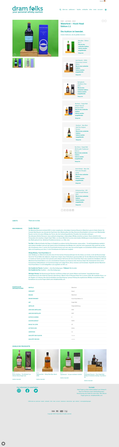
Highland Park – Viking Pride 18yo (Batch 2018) (46, 375)
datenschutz (69, 401)
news (94, 9)
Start (62, 21)
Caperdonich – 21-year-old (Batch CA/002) (71, 374)
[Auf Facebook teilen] (62, 210)
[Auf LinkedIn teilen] (73, 210)
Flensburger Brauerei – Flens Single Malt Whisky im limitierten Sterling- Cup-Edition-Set (95, 376)
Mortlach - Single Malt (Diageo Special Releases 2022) (81, 105)
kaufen (79, 9)
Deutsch (103, 1)
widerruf (77, 401)
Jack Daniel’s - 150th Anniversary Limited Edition (81, 62)
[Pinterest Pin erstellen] (70, 210)
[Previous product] (105, 21)
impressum (63, 401)
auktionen (72, 9)
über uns (64, 9)
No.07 (74, 21)
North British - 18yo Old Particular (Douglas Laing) (82, 170)
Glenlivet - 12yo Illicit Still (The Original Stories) (82, 127)
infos (90, 9)
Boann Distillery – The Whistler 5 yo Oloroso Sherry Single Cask (21, 375)
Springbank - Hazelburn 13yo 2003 (82, 84)
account (100, 9)
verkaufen (85, 9)
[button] (106, 9)
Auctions (68, 21)
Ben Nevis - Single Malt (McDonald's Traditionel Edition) (81, 149)
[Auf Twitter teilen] (65, 210)
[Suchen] (60, 9)
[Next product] (103, 21)
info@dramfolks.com (96, 395)
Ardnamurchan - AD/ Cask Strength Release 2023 (82, 192)
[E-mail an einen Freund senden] (67, 210)
